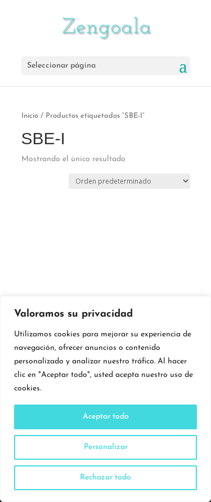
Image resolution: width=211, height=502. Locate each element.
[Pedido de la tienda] (129, 181)
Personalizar (106, 447)
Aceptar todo (106, 416)
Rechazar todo (105, 477)
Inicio (29, 115)
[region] (105, 399)
